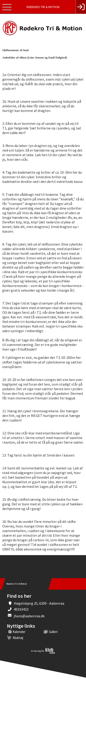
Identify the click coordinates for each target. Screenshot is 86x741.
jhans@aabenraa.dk (29, 616)
